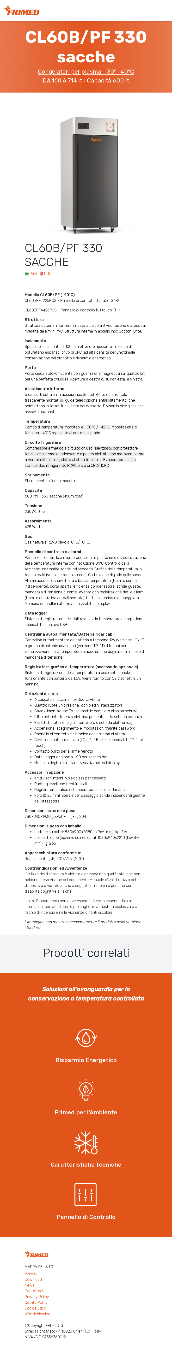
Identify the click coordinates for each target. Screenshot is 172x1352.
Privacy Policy (37, 1296)
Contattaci (34, 1291)
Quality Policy (36, 1302)
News (29, 1285)
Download (33, 1279)
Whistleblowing (37, 1314)
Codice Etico (35, 1308)
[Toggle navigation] (161, 10)
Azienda (31, 1273)
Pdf (45, 273)
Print (31, 273)
